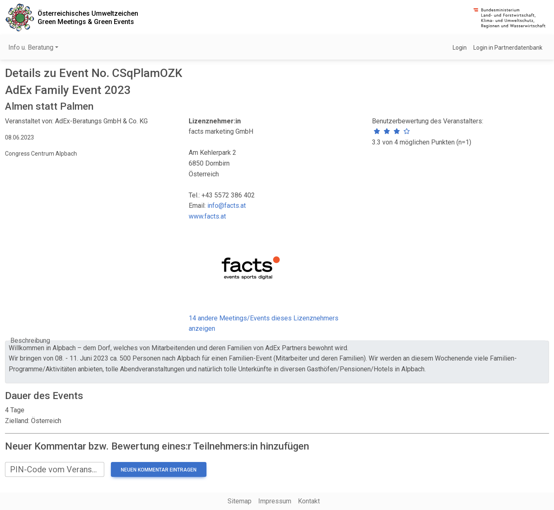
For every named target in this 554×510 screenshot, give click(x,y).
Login (460, 47)
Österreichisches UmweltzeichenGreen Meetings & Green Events (88, 17)
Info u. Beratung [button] (30, 47)
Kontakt (309, 501)
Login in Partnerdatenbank (507, 47)
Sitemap (240, 501)
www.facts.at (207, 216)
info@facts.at (226, 205)
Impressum (274, 501)
